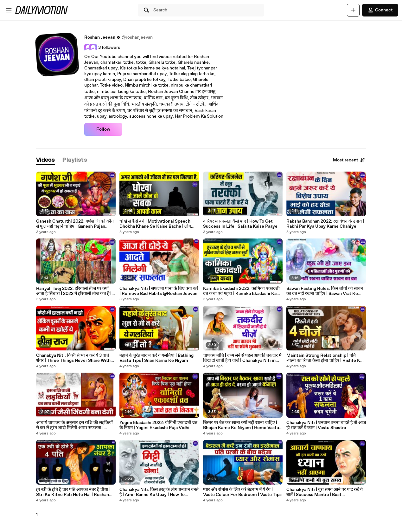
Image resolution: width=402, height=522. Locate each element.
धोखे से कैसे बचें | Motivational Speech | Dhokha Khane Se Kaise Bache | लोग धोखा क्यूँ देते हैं (156, 224)
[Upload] (353, 10)
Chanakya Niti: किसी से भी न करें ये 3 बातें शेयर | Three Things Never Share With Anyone (73, 358)
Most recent (349, 160)
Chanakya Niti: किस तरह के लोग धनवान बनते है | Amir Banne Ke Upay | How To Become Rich (159, 492)
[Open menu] (9, 10)
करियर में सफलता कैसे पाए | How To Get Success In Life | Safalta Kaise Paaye (240, 224)
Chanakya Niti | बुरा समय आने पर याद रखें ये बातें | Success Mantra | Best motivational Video (324, 492)
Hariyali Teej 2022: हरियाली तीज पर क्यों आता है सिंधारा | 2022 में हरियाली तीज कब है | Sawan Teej (74, 291)
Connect (380, 10)
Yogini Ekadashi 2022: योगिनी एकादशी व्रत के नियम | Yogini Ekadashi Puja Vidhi (158, 425)
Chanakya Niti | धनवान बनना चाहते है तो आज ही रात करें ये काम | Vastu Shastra (326, 425)
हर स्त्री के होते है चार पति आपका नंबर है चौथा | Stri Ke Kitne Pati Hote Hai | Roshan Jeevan (73, 492)
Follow (103, 129)
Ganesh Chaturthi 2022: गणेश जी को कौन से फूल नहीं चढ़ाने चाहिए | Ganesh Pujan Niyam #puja (75, 224)
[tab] (45, 160)
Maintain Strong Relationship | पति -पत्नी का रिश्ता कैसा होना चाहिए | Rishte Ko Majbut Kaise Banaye (324, 358)
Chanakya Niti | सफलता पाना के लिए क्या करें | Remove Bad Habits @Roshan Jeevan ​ (158, 291)
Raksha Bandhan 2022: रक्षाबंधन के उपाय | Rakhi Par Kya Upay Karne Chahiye (325, 224)
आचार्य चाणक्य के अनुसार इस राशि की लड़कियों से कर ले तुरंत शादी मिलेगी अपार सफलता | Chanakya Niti (74, 425)
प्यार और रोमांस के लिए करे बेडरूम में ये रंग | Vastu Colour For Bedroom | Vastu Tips (242, 492)
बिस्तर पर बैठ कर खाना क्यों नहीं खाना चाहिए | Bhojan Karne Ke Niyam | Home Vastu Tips (241, 425)
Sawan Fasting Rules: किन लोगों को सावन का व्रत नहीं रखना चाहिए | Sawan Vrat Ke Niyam (324, 291)
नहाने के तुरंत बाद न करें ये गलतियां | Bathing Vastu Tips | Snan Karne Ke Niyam (156, 358)
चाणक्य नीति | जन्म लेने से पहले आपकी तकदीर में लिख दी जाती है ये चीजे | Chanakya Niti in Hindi (242, 358)
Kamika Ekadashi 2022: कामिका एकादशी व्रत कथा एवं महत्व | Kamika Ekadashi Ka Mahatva (241, 291)
